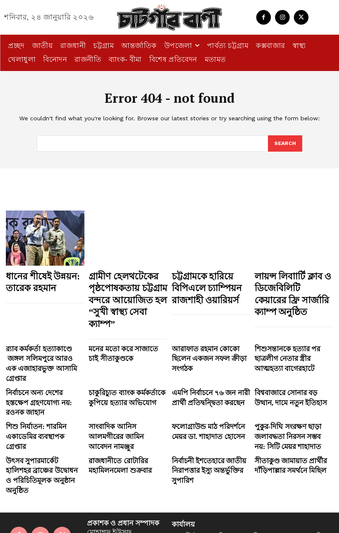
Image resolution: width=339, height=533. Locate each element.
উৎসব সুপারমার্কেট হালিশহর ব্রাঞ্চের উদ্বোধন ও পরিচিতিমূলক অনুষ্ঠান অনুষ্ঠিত (45, 405)
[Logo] (169, 17)
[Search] (284, 143)
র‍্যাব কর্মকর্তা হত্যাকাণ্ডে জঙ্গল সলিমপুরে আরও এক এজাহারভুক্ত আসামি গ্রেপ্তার (43, 332)
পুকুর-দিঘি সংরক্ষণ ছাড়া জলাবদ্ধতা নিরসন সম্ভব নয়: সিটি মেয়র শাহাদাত (293, 378)
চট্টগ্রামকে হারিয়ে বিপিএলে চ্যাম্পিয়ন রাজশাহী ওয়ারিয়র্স (210, 284)
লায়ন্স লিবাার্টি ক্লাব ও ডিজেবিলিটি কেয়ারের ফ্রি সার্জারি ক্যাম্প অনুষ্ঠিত (291, 284)
